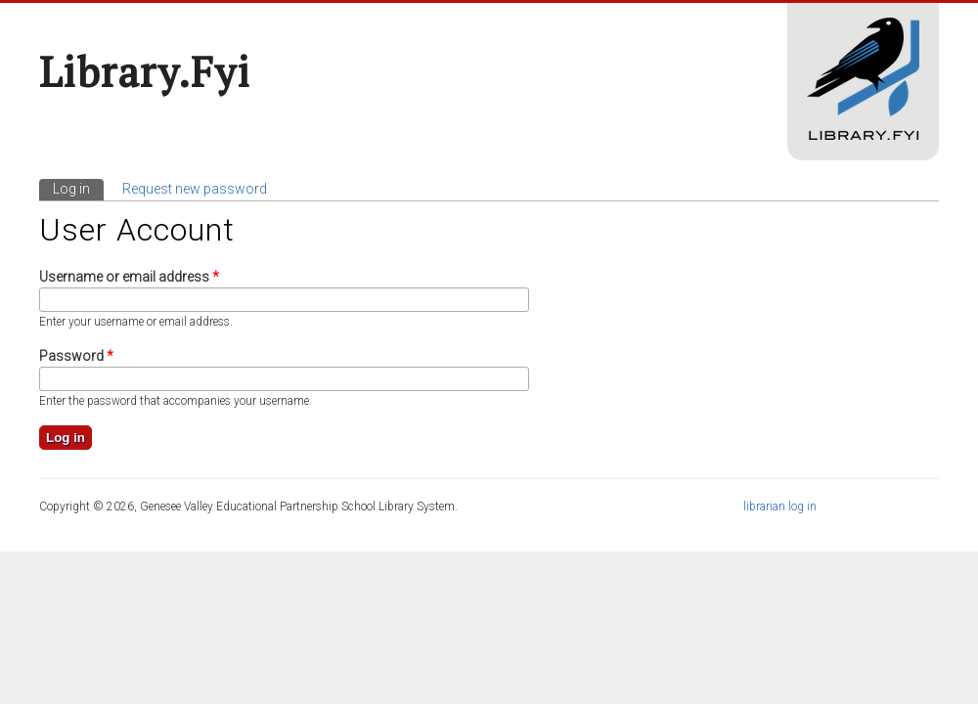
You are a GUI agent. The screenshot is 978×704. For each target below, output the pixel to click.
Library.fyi (144, 71)
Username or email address (129, 277)
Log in (78, 188)
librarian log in (780, 506)
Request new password (194, 189)
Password (76, 356)
